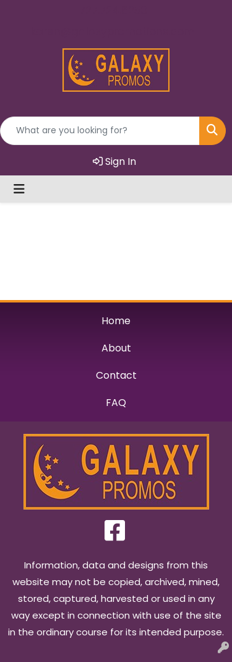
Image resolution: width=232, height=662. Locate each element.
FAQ (116, 402)
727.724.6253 (113, 10)
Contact (116, 375)
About (116, 348)
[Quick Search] (100, 131)
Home (116, 321)
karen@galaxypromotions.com (113, 31)
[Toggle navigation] (19, 189)
